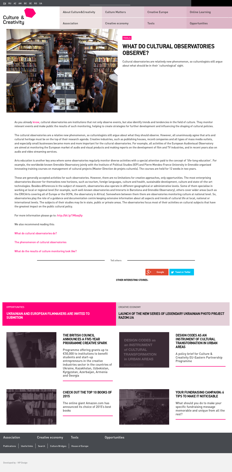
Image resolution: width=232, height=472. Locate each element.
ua (40, 3)
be (25, 3)
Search (41, 446)
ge (30, 3)
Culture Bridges (58, 446)
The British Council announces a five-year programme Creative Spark (85, 339)
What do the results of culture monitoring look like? (46, 251)
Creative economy (116, 23)
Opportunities (199, 23)
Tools (151, 23)
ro (35, 3)
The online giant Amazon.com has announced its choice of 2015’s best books (87, 406)
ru (9, 3)
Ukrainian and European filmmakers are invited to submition (47, 315)
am (20, 3)
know (36, 122)
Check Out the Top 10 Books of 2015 (87, 394)
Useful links (27, 446)
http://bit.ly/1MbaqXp (69, 215)
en (4, 3)
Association (70, 23)
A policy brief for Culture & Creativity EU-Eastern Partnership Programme (199, 357)
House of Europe (79, 446)
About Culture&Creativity (79, 12)
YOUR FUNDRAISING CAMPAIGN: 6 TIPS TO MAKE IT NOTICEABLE (200, 394)
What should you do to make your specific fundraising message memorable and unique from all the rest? (200, 408)
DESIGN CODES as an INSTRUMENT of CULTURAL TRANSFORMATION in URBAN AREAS (196, 341)
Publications (9, 446)
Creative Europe (157, 12)
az (15, 3)
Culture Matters (115, 12)
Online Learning (200, 12)
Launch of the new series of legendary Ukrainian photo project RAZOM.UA (171, 315)
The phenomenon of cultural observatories (40, 242)
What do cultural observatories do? (36, 233)
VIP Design (22, 462)
